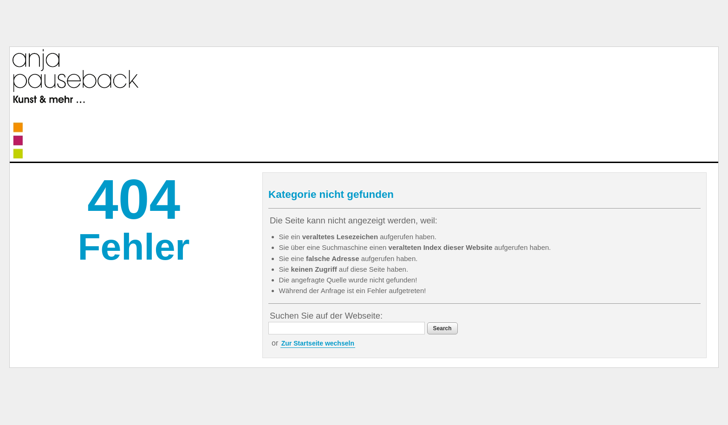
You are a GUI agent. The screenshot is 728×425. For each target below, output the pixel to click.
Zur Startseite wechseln (317, 343)
